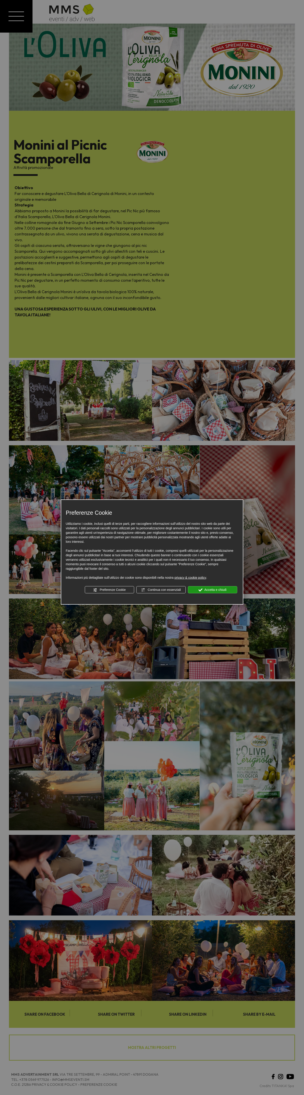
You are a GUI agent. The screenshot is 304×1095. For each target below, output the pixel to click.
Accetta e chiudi (212, 590)
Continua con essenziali (161, 590)
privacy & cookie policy (190, 577)
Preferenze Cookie (109, 590)
